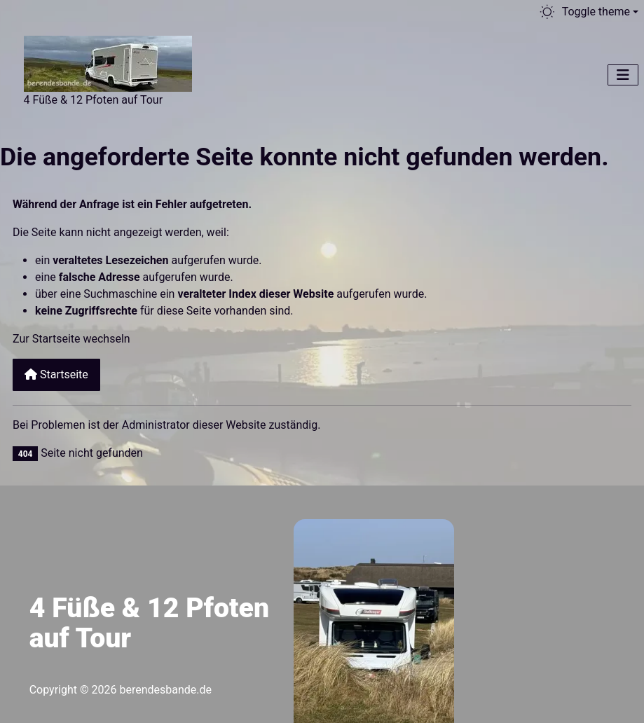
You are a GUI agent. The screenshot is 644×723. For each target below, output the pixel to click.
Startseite (56, 374)
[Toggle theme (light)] (588, 12)
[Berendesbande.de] (108, 61)
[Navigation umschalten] (623, 74)
